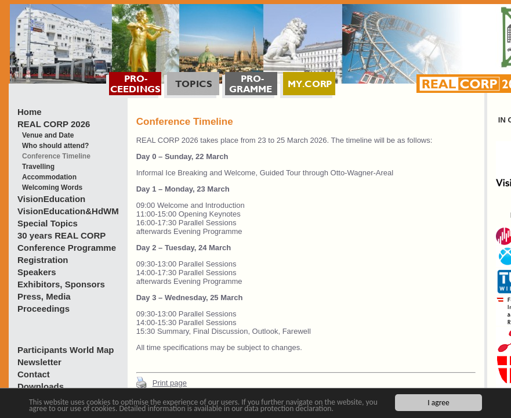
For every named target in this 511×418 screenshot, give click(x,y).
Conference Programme (66, 248)
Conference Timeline (56, 156)
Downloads (40, 386)
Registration (42, 260)
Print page (170, 383)
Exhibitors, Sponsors (61, 284)
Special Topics (47, 223)
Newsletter (39, 362)
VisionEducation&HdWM (68, 211)
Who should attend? (55, 146)
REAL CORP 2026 (53, 124)
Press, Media (44, 296)
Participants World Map (65, 350)
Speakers (36, 272)
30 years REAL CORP (61, 235)
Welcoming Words (52, 187)
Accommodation (49, 177)
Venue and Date (48, 135)
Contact (33, 374)
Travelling (38, 167)
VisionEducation (51, 199)
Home (29, 112)
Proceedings (43, 309)
